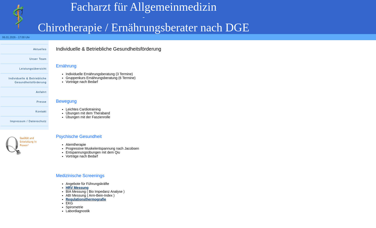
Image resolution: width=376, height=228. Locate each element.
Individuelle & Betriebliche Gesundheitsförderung (27, 80)
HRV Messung (77, 188)
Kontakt (41, 111)
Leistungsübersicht (32, 68)
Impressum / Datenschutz (28, 121)
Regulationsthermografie (86, 199)
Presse (41, 101)
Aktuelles (39, 49)
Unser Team (37, 58)
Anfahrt (41, 92)
